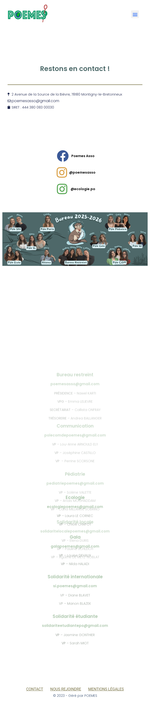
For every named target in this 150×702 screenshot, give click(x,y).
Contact (34, 689)
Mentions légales (106, 689)
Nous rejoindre (65, 689)
